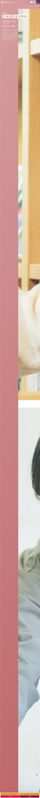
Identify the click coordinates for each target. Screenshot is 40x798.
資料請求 (11, 796)
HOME (24, 6)
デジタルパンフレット (29, 796)
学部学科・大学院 (29, 6)
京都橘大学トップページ (13, 2)
